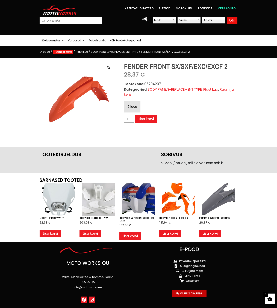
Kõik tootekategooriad (125, 40)
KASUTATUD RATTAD (139, 8)
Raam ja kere (63, 52)
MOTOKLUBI (184, 8)
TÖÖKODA (205, 8)
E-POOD (164, 8)
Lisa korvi (146, 119)
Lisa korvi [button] (50, 233)
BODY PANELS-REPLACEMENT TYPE (114, 52)
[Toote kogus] (129, 119)
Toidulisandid (97, 40)
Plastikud (82, 52)
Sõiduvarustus (52, 40)
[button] (108, 68)
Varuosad (76, 40)
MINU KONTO (227, 8)
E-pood (45, 52)
